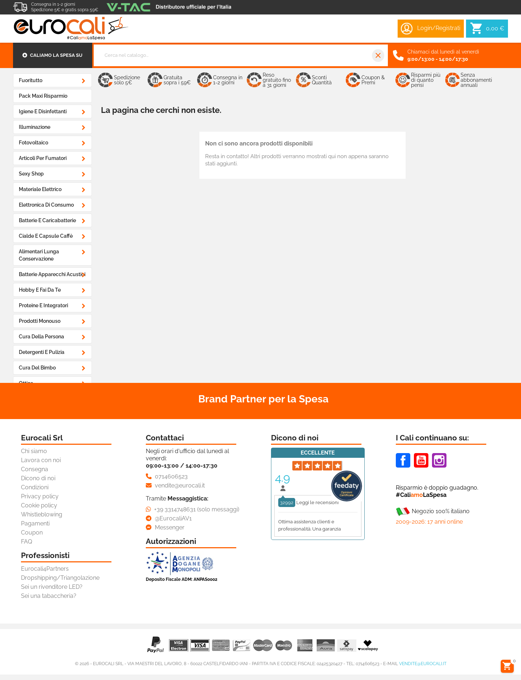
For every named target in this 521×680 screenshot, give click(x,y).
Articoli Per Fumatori (43, 158)
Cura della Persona (41, 336)
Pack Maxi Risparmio (43, 96)
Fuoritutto (30, 80)
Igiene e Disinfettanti (43, 111)
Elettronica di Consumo (46, 205)
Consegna (34, 469)
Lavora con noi (41, 460)
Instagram (439, 460)
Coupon (32, 532)
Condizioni (34, 487)
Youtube (421, 460)
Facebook (403, 460)
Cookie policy (39, 505)
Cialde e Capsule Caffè (46, 236)
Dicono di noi (38, 478)
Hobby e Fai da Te (40, 290)
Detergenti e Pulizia (41, 352)
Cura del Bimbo (37, 368)
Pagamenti (35, 523)
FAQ (26, 541)
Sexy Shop (31, 174)
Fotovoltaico (33, 142)
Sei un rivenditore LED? (51, 586)
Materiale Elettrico (40, 189)
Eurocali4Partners (45, 568)
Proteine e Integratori (43, 305)
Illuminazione (34, 127)
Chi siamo (34, 451)
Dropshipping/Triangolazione (60, 577)
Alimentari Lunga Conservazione (39, 255)
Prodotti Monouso (39, 321)
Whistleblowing (41, 514)
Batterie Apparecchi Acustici (52, 274)
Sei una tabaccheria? (48, 595)
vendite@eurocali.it (422, 663)
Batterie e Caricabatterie (47, 220)
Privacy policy (40, 496)
